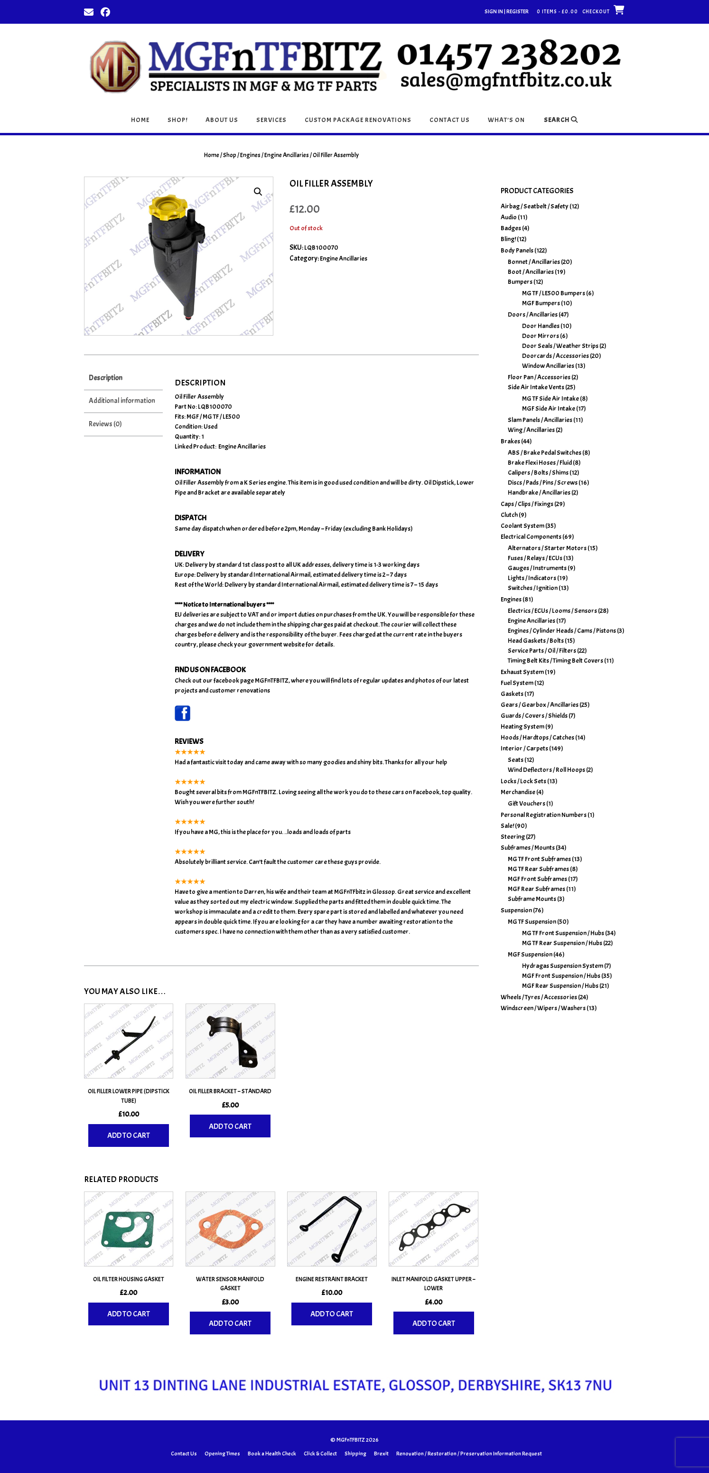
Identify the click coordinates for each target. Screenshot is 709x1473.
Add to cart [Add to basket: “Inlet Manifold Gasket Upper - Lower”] (433, 1323)
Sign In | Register (507, 11)
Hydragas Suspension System (562, 966)
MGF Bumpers (541, 303)
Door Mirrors (540, 336)
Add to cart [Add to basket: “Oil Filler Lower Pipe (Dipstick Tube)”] (128, 1135)
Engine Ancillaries (286, 155)
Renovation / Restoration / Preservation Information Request (469, 1453)
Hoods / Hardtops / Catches (537, 737)
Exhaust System (522, 672)
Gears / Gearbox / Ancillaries (539, 705)
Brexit (381, 1453)
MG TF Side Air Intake (550, 398)
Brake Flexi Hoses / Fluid (540, 463)
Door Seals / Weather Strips (560, 346)
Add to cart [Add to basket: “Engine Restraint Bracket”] (331, 1314)
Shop (229, 155)
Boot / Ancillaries (531, 272)
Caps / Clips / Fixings (527, 504)
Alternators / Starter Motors (547, 548)
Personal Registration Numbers (544, 815)
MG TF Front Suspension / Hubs (563, 933)
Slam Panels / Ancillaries (540, 420)
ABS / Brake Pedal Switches (544, 453)
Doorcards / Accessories (555, 356)
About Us (221, 120)
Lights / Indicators (532, 578)
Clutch (509, 515)
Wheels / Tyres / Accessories (539, 997)
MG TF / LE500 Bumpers (553, 293)
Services (271, 120)
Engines (250, 155)
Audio (509, 217)
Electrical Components (531, 537)
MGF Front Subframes (537, 879)
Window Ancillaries (548, 366)
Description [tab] (105, 378)
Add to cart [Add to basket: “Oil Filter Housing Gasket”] (128, 1314)
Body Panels (517, 250)
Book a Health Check (272, 1453)
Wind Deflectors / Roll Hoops (546, 770)
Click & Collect (320, 1453)
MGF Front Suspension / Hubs (561, 976)
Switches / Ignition (533, 588)
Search (561, 120)
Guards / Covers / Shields (534, 716)
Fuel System (517, 683)
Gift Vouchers (526, 803)
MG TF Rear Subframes (538, 869)
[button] (258, 191)
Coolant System (522, 526)
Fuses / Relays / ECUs (535, 558)
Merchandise (518, 792)
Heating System (522, 726)
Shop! (177, 120)
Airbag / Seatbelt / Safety (535, 206)
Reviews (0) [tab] (105, 424)
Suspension (516, 910)
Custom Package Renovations (358, 120)
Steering (513, 837)
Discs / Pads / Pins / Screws (543, 482)
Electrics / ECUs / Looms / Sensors (552, 611)
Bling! (508, 239)
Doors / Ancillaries (533, 314)
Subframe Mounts (532, 899)
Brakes (510, 441)
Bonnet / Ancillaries (534, 262)
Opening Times (222, 1453)
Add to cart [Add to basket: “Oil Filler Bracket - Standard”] (230, 1126)
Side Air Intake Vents (536, 387)
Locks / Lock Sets (523, 781)
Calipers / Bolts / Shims (538, 473)
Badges (511, 228)
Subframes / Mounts (528, 848)
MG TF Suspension (532, 922)
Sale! (507, 826)
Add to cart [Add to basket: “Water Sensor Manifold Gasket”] (230, 1323)
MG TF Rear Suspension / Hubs (562, 943)
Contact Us (449, 120)
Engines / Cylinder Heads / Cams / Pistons (562, 631)
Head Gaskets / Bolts (536, 641)
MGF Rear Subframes (536, 889)
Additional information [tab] (122, 400)
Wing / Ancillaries (531, 430)
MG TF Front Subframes (539, 859)
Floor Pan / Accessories (539, 377)
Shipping (355, 1453)
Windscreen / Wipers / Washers (543, 1008)
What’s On (506, 120)
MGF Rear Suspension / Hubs (560, 986)
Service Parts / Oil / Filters (542, 651)
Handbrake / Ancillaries (539, 492)
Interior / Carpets (524, 748)
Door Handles (541, 326)
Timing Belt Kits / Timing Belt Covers (555, 661)
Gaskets (512, 694)
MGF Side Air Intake (548, 408)
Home (140, 120)
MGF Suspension (530, 954)
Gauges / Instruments (537, 568)
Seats (515, 760)
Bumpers (520, 282)
